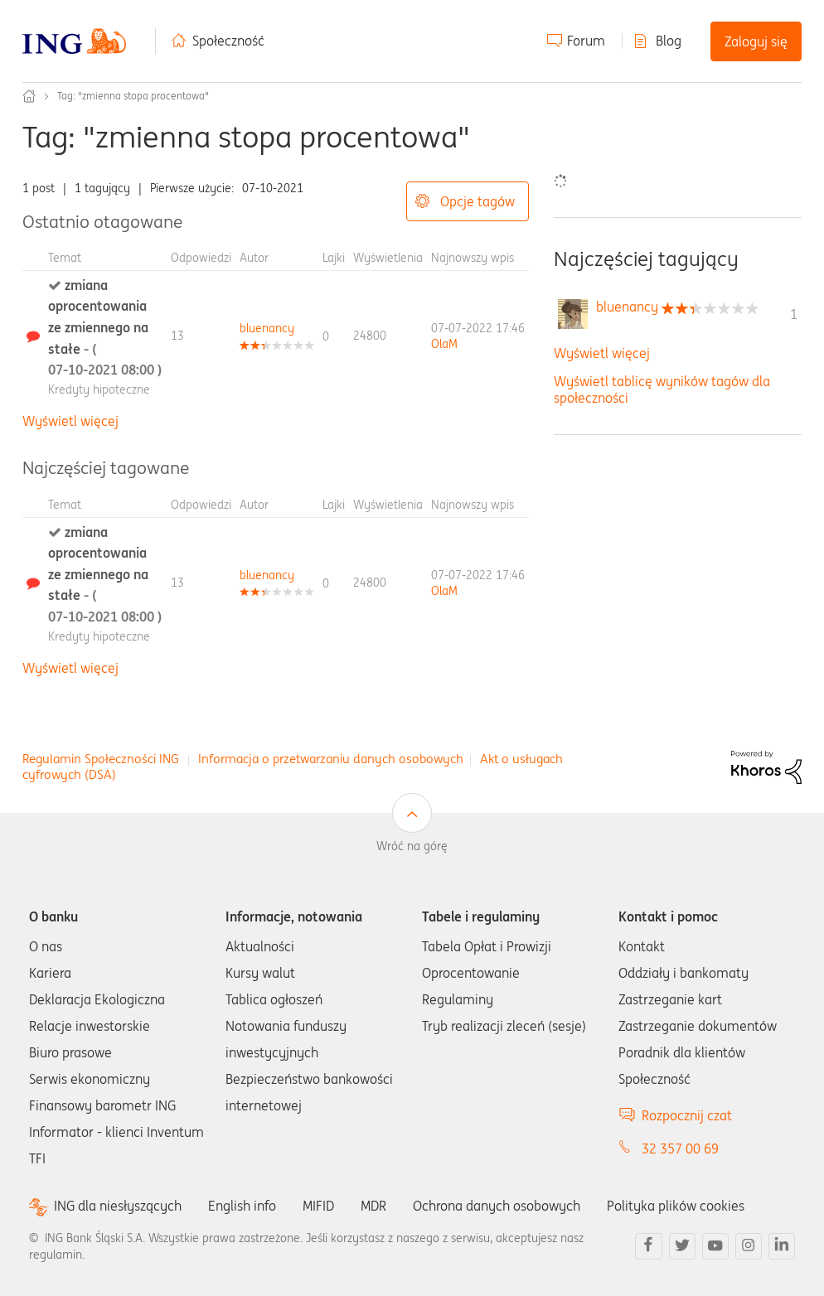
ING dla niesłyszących (118, 1206)
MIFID (318, 1205)
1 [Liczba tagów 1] (793, 314)
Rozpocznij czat (687, 1115)
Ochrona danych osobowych (496, 1205)
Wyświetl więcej (70, 421)
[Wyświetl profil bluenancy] (267, 328)
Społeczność (228, 40)
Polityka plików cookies (675, 1205)
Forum (586, 40)
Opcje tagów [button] (477, 201)
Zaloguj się (756, 41)
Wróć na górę (412, 846)
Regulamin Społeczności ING (100, 758)
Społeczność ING (29, 96)
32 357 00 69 (680, 1148)
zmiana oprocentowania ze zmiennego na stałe (105, 327)
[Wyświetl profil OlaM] (444, 343)
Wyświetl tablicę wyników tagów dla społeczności (662, 389)
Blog (668, 40)
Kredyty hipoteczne (99, 389)
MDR (373, 1205)
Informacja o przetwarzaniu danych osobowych (330, 758)
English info (242, 1205)
